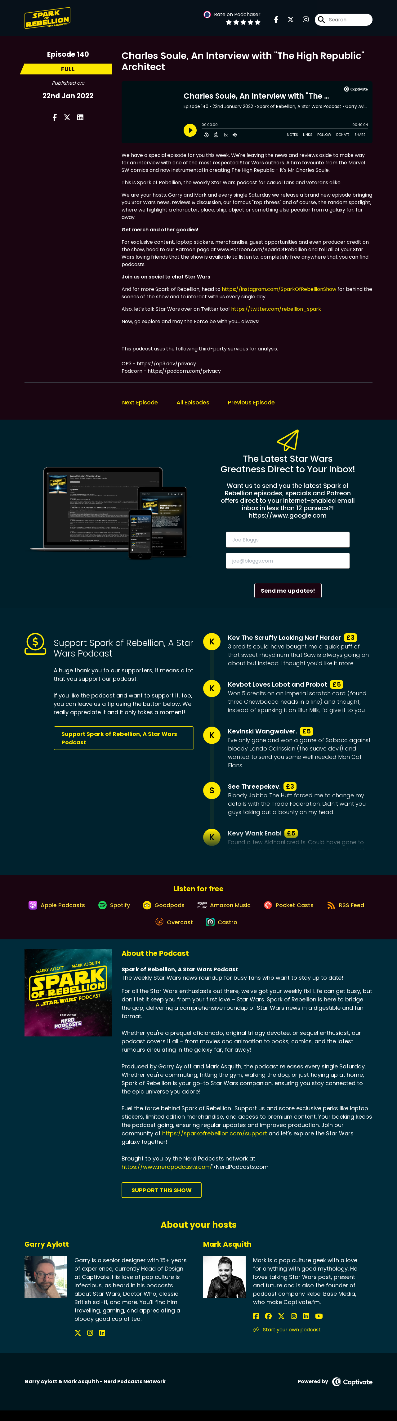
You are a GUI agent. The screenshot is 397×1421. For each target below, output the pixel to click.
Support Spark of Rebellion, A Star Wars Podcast (119, 738)
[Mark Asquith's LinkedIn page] (286, 1327)
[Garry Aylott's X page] (77, 1343)
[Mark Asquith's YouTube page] (294, 1327)
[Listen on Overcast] (198, 932)
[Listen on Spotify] (134, 910)
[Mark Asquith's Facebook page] (256, 1327)
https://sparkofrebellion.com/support (214, 1144)
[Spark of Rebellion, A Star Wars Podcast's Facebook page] (276, 21)
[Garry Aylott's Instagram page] (85, 1343)
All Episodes (192, 402)
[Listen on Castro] (250, 932)
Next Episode (140, 402)
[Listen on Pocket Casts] (320, 910)
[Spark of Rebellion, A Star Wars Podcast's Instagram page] (302, 21)
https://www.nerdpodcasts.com (166, 1178)
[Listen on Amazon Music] (252, 910)
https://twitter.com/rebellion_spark (276, 309)
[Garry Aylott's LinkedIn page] (93, 1343)
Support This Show (162, 1201)
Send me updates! (288, 591)
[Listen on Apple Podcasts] (74, 910)
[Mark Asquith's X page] (271, 1327)
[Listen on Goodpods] (188, 910)
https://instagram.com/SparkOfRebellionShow (279, 289)
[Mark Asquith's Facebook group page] (263, 1327)
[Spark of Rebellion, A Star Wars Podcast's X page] (287, 21)
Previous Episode (251, 402)
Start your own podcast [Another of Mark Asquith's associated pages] (287, 1340)
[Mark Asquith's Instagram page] (279, 1327)
